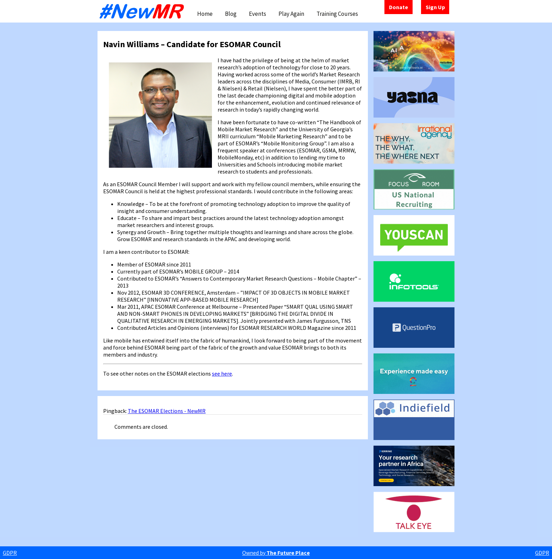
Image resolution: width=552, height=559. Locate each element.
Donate (398, 7)
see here (222, 373)
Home (205, 14)
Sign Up (435, 7)
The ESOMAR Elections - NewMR (167, 410)
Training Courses (337, 14)
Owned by (276, 552)
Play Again (291, 14)
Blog (231, 14)
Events (257, 14)
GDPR (10, 552)
